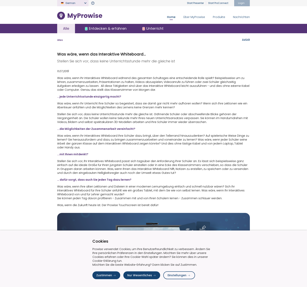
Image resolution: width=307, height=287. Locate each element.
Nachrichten (241, 17)
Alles (60, 40)
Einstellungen (179, 275)
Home (171, 17)
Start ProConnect (218, 3)
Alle (66, 28)
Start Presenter (195, 3)
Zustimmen (106, 275)
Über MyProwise (194, 17)
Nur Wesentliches (141, 275)
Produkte (219, 17)
